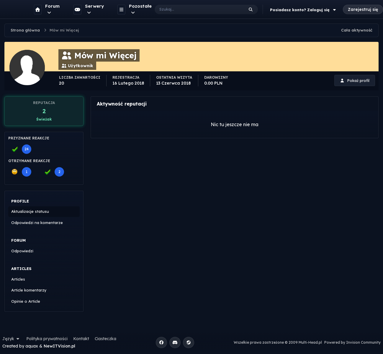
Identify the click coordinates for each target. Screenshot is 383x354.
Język (11, 338)
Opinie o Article (25, 301)
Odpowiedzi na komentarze (37, 222)
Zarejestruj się (363, 9)
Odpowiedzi (22, 250)
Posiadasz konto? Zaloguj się (303, 9)
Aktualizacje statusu (30, 211)
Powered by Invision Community (352, 342)
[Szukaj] (193, 9)
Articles (18, 279)
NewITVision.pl (59, 346)
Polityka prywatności (47, 338)
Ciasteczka (105, 338)
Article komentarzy (29, 290)
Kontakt (81, 338)
